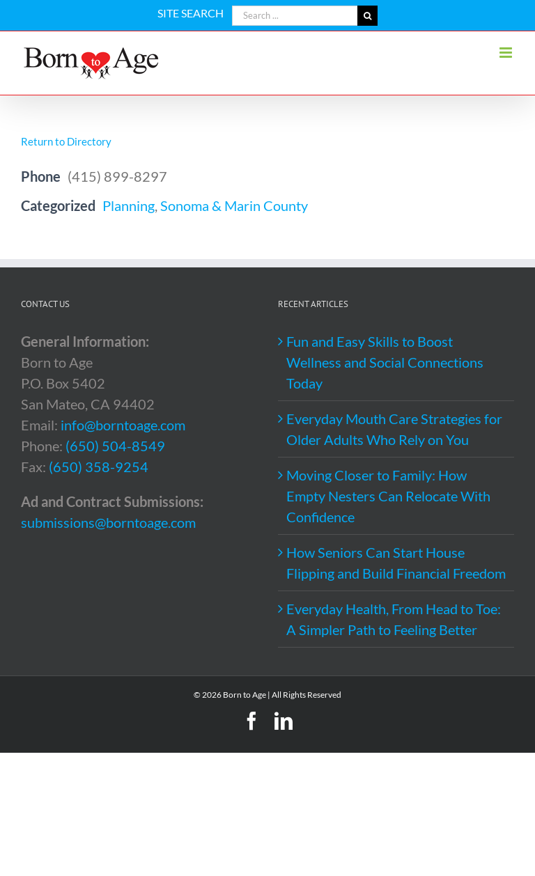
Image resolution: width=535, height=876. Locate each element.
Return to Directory (66, 141)
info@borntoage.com (123, 424)
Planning (128, 205)
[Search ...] (294, 16)
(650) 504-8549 (115, 445)
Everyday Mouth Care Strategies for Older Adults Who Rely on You (394, 429)
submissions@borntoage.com (108, 522)
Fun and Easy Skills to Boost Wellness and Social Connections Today (384, 362)
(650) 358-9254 (98, 466)
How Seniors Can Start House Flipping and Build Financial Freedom (396, 562)
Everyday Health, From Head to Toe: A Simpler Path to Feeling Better (393, 619)
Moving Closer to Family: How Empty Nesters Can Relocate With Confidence (388, 496)
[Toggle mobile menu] (506, 52)
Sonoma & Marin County (234, 205)
